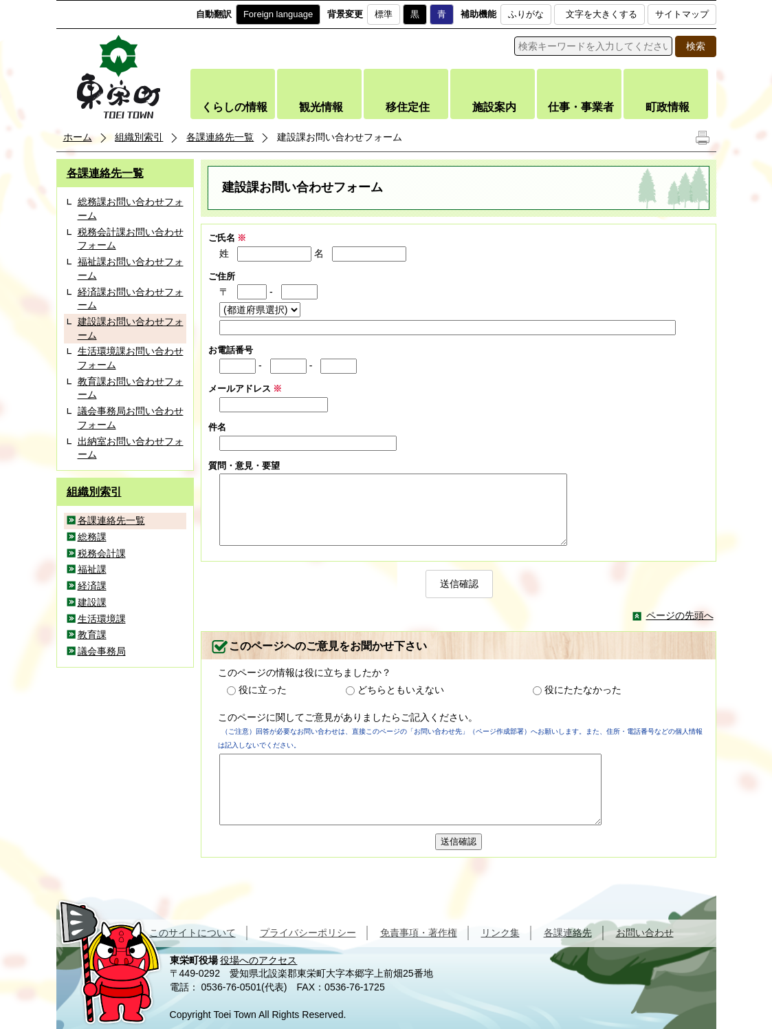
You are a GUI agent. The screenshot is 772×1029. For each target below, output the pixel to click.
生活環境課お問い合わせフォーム (131, 358)
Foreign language (278, 14)
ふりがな (526, 14)
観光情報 (321, 107)
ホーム (77, 136)
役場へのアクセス (258, 960)
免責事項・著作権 (418, 932)
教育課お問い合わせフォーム (131, 388)
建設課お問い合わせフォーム (131, 328)
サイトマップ (682, 14)
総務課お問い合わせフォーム (131, 208)
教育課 (92, 634)
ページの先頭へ (680, 615)
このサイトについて (192, 932)
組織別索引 (139, 136)
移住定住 (408, 107)
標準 (384, 14)
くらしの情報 (234, 107)
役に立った (263, 689)
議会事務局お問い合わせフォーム (131, 417)
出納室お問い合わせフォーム (131, 448)
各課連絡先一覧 (220, 136)
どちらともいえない (400, 689)
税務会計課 (102, 553)
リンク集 (500, 932)
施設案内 (494, 107)
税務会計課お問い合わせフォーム (131, 238)
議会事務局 (102, 651)
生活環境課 (102, 618)
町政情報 (668, 107)
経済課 (92, 585)
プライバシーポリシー (308, 932)
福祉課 (92, 569)
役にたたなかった (582, 689)
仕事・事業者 (581, 107)
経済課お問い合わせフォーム (131, 298)
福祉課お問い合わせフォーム (131, 268)
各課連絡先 (568, 932)
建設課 (92, 602)
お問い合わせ (645, 932)
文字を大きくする (601, 14)
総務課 (92, 536)
